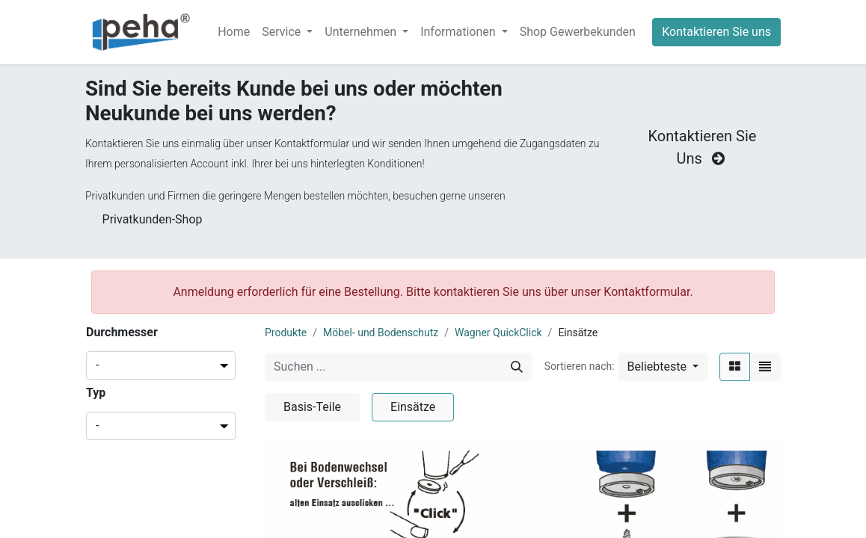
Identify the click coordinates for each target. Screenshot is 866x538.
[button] (663, 367)
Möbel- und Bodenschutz (380, 332)
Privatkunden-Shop (152, 219)
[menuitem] (234, 32)
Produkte (286, 332)
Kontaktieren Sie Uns (702, 147)
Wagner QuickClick (498, 332)
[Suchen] (516, 367)
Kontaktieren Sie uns (716, 32)
